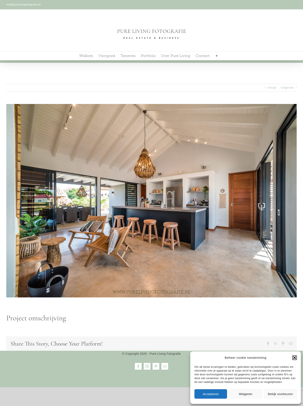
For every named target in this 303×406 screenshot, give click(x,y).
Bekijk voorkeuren (280, 394)
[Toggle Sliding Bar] (217, 56)
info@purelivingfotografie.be (23, 4)
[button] (294, 358)
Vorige (272, 87)
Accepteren (211, 394)
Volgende (287, 87)
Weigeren (245, 394)
